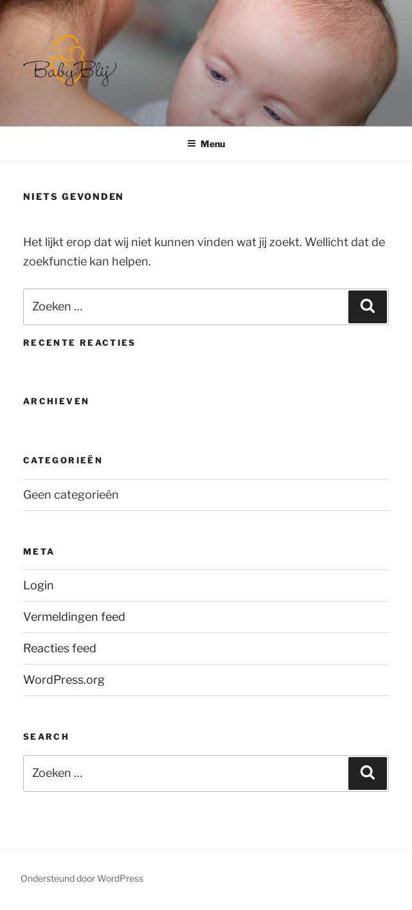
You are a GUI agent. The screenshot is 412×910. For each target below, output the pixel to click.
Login (38, 585)
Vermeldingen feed (74, 616)
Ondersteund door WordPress (82, 878)
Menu (206, 143)
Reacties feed (59, 648)
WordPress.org (64, 679)
